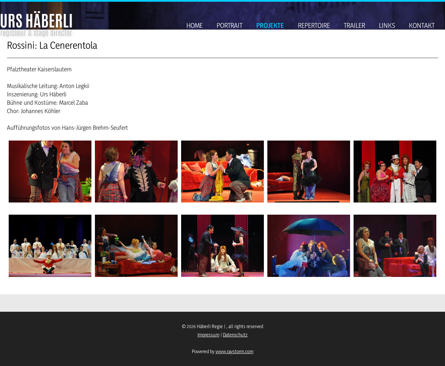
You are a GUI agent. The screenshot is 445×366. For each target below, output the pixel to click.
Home (194, 25)
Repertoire (314, 25)
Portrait (229, 25)
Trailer (354, 25)
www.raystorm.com (234, 351)
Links (387, 25)
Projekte (270, 25)
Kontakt (422, 25)
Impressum (208, 334)
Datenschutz (235, 334)
